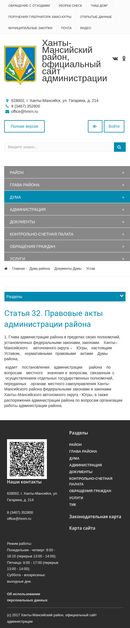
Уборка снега (70, 5)
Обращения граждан (32, 246)
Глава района (25, 185)
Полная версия (24, 126)
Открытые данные (96, 16)
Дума (15, 197)
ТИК (72, 505)
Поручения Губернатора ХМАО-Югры (39, 16)
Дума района (39, 269)
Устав (90, 269)
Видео (85, 28)
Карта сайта (82, 528)
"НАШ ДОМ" (99, 5)
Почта (66, 28)
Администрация (28, 209)
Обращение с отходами (29, 5)
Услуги (17, 259)
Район (17, 172)
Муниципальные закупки (30, 28)
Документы (22, 222)
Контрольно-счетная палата (41, 234)
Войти (114, 126)
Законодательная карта (95, 517)
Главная (18, 269)
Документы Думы (67, 269)
